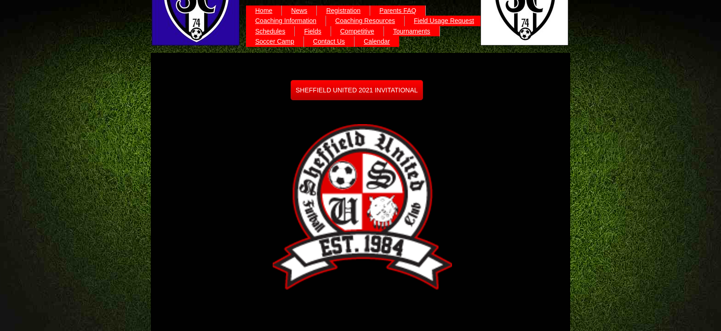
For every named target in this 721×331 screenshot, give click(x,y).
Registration (343, 10)
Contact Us (329, 41)
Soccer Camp (274, 41)
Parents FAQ (397, 10)
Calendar (377, 41)
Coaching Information (285, 20)
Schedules (270, 31)
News (299, 10)
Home (263, 10)
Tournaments (411, 31)
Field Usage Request (444, 20)
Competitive (357, 31)
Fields (312, 31)
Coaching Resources (365, 20)
